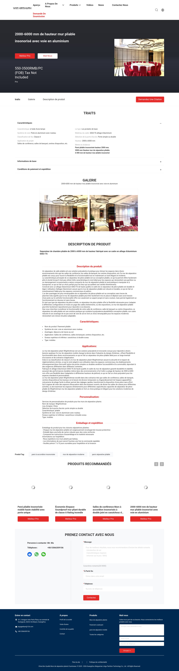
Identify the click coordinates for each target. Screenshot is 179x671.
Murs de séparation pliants (98, 620)
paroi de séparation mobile (98, 630)
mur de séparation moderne (73, 454)
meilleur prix (24, 56)
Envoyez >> (127, 650)
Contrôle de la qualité (67, 629)
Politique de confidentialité (98, 662)
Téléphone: (88, 584)
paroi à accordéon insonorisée (43, 454)
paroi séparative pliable (101, 454)
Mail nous (47, 56)
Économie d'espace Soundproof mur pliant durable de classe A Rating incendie (70, 509)
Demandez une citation (150, 99)
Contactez (91, 597)
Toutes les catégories (97, 634)
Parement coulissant (96, 625)
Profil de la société (66, 620)
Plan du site (76, 662)
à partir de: (88, 571)
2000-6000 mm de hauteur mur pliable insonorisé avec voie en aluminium (144, 509)
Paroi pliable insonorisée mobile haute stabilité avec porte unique (31, 509)
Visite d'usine (64, 624)
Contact (62, 634)
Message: (88, 542)
